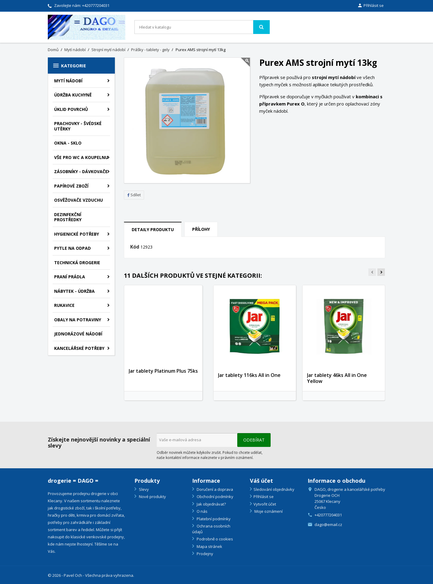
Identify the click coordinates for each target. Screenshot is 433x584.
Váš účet (261, 480)
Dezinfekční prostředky (67, 217)
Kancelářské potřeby (79, 348)
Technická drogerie (77, 262)
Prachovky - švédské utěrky (78, 126)
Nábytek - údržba (74, 291)
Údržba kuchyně (73, 95)
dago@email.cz (328, 524)
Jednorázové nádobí (78, 334)
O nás (201, 511)
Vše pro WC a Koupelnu (81, 157)
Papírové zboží (71, 186)
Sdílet (134, 194)
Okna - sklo (67, 143)
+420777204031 (95, 5)
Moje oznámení (268, 511)
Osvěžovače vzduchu (78, 200)
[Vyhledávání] (202, 27)
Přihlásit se (263, 496)
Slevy (143, 489)
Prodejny (204, 553)
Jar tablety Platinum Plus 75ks (163, 371)
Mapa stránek (209, 546)
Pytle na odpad (72, 248)
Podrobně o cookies (214, 539)
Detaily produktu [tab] (153, 229)
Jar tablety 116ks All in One (249, 375)
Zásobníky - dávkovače (81, 171)
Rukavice (64, 305)
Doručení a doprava (214, 489)
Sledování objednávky (273, 489)
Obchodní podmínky (214, 496)
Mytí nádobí (68, 81)
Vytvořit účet (264, 504)
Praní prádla (69, 277)
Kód (134, 247)
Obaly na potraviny (77, 320)
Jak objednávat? (211, 504)
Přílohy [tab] (201, 229)
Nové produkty (152, 496)
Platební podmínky (213, 518)
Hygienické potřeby (76, 234)
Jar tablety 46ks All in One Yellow (337, 378)
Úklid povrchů (71, 109)
